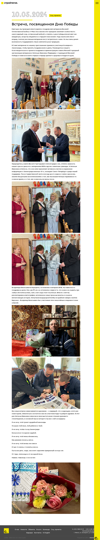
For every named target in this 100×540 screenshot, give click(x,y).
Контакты (37, 533)
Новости (24, 529)
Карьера (29, 533)
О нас (17, 529)
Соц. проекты (56, 529)
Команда (46, 529)
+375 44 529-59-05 (91, 529)
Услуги (38, 529)
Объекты (31, 529)
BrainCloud (93, 537)
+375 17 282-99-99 (78, 529)
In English (46, 533)
